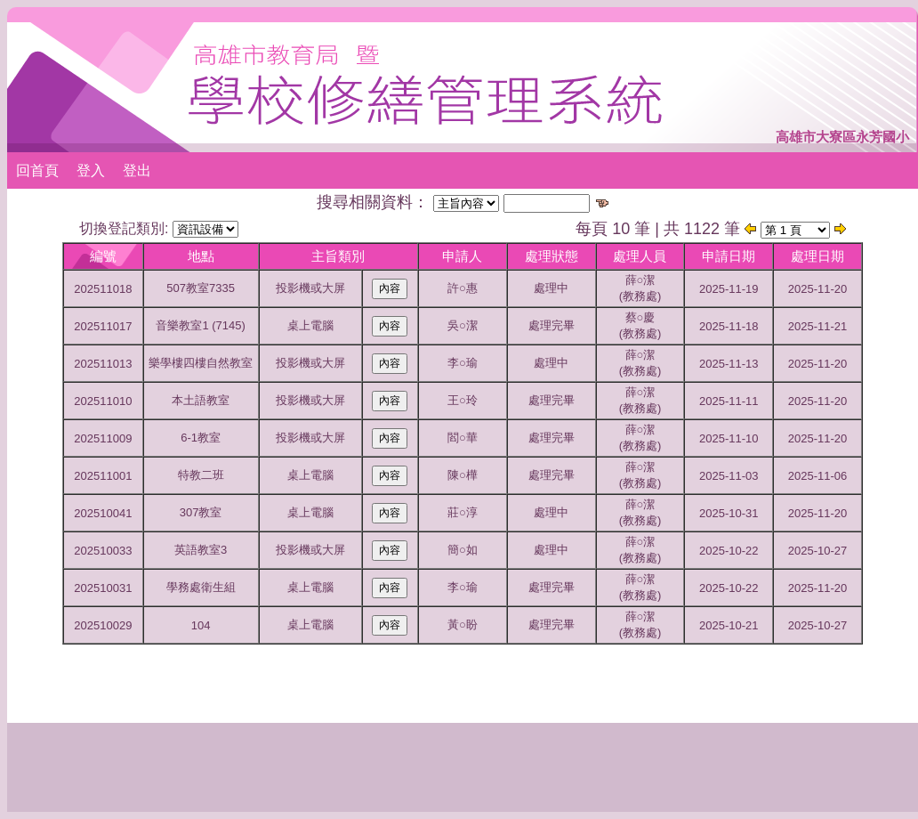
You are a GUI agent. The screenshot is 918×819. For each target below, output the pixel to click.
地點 (201, 256)
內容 (389, 288)
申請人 (462, 256)
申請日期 (728, 256)
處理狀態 (551, 256)
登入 (90, 170)
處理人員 (639, 256)
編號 (103, 256)
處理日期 (817, 256)
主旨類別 (338, 256)
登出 (137, 170)
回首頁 (37, 170)
